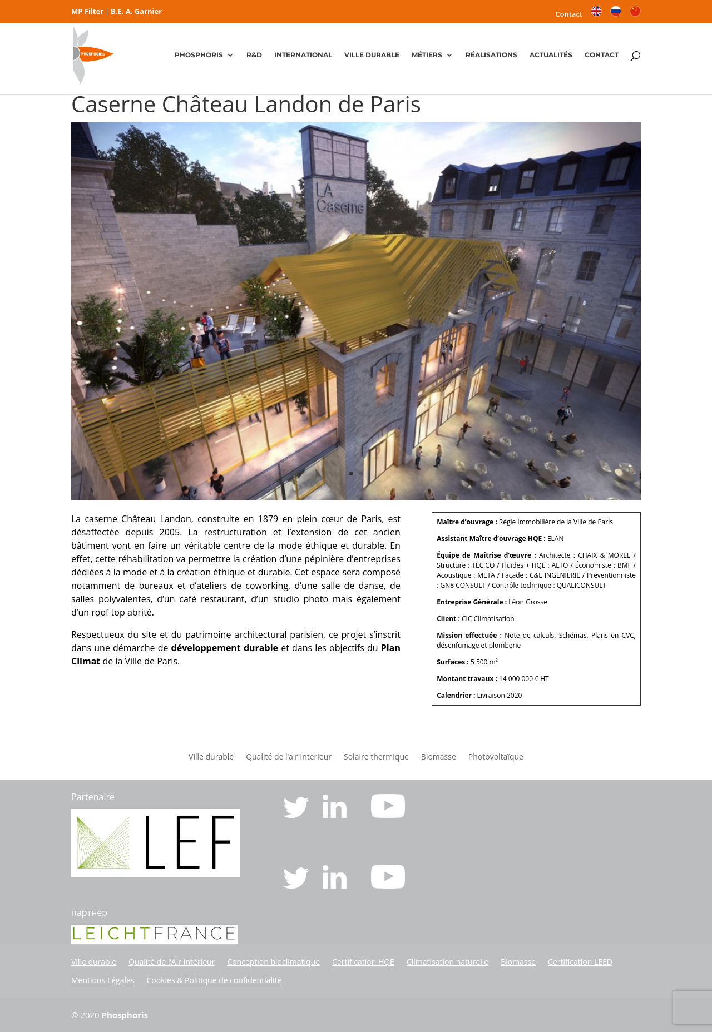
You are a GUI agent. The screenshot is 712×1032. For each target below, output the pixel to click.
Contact (568, 15)
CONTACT (602, 55)
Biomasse (438, 757)
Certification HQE (363, 961)
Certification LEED (580, 961)
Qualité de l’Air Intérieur (171, 961)
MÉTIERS (427, 55)
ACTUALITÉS (551, 55)
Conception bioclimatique (273, 961)
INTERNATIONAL (303, 55)
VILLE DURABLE (371, 55)
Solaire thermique (376, 757)
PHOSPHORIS (199, 55)
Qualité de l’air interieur (289, 757)
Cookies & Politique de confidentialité (214, 980)
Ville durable (211, 757)
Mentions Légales (103, 980)
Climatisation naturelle (447, 961)
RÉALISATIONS (491, 55)
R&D (254, 55)
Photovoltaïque (495, 757)
